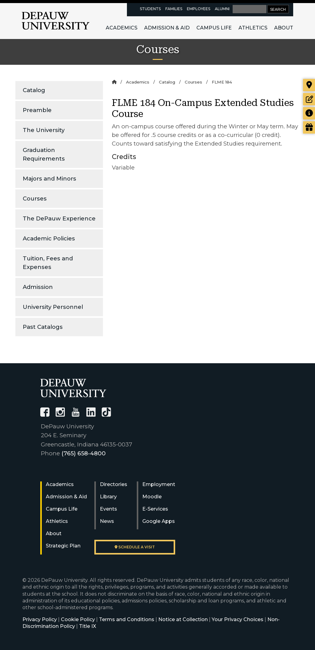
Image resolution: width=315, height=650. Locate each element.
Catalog (34, 90)
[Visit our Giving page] (309, 127)
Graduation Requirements (44, 154)
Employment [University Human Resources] (158, 484)
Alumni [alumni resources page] (222, 8)
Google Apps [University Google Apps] (158, 521)
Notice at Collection (183, 619)
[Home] (114, 82)
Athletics (252, 28)
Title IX (87, 626)
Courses (35, 198)
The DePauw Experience (59, 218)
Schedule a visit (135, 547)
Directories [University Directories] (113, 484)
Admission (38, 286)
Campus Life (214, 28)
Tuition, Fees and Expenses (48, 263)
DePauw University (55, 20)
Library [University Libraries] (108, 497)
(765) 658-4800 (83, 453)
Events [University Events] (108, 509)
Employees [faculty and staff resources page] (198, 8)
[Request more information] (309, 113)
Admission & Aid (167, 28)
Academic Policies (49, 238)
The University (44, 130)
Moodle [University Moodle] (152, 497)
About (283, 28)
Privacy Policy (39, 619)
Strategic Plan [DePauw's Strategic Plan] (63, 546)
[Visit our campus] (309, 85)
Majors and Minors (49, 178)
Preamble (37, 110)
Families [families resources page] (173, 8)
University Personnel (53, 306)
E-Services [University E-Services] (155, 509)
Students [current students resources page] (150, 8)
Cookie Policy (78, 619)
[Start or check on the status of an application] (309, 99)
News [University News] (107, 521)
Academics (121, 28)
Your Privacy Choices (237, 619)
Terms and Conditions (126, 619)
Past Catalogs (43, 326)
